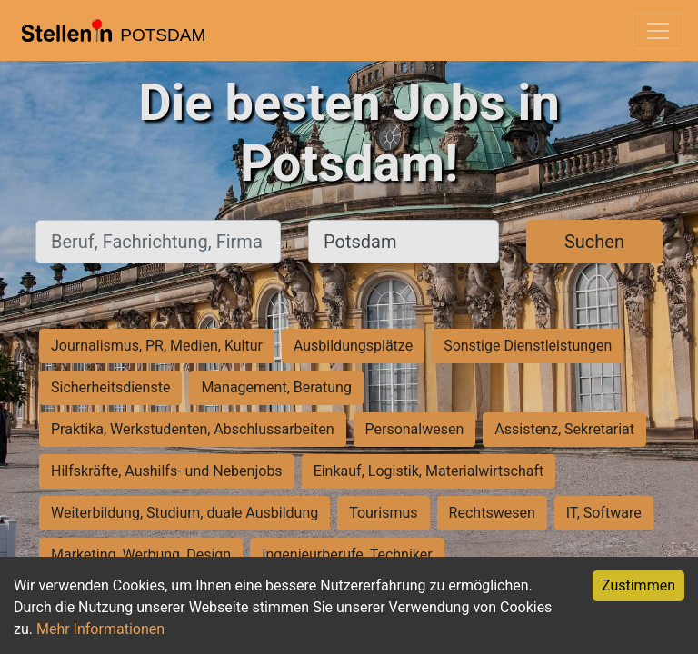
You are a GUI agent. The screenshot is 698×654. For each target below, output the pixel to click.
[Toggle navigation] (658, 31)
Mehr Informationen (100, 629)
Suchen (594, 242)
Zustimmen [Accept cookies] (638, 585)
